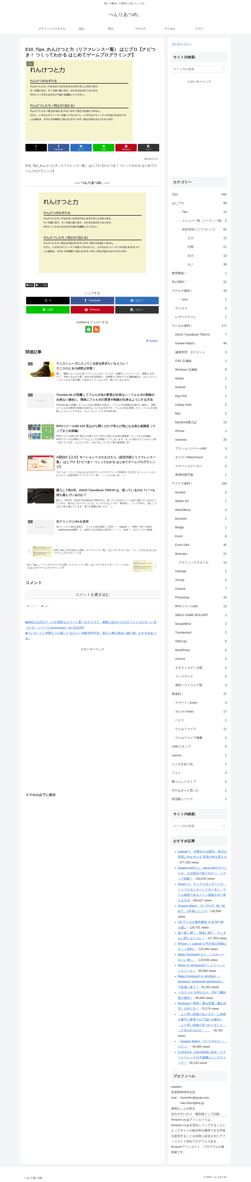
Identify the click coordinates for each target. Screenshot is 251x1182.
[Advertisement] (64, 675)
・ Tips (41, 285)
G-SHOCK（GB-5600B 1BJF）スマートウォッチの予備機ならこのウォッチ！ (202, 1057)
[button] (148, 147)
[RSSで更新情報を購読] (96, 329)
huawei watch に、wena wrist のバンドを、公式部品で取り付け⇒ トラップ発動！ (202, 873)
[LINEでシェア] (103, 147)
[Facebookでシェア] (58, 147)
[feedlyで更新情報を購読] (88, 329)
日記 (29, 285)
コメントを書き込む (92, 594)
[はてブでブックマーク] (81, 147)
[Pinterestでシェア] (126, 147)
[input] (199, 69)
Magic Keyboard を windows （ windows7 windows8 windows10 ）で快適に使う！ (201, 982)
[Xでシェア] (36, 147)
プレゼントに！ (181, 44)
